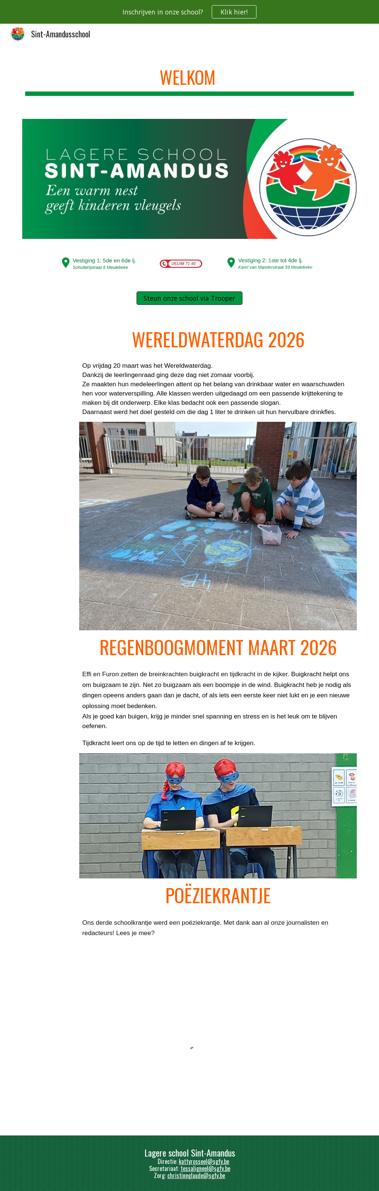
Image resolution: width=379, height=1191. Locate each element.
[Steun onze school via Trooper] (189, 298)
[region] (189, 12)
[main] (189, 78)
